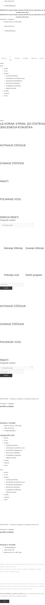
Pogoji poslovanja (34, 593)
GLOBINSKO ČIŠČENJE (13, 86)
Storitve (17, 58)
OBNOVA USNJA (11, 88)
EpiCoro (25, 593)
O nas (10, 58)
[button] (22, 66)
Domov (3, 58)
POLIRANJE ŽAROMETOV (14, 81)
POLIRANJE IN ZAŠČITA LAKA (15, 78)
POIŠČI (6, 288)
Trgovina (34, 58)
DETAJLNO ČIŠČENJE (13, 83)
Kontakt (25, 58)
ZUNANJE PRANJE (12, 76)
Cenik (42, 58)
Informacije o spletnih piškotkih (18, 596)
